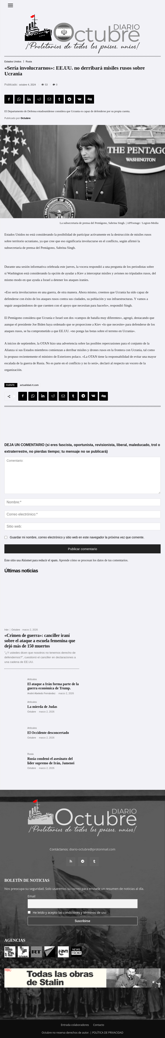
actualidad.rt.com (29, 385)
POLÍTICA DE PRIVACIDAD (107, 1032)
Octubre (26, 118)
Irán (6, 630)
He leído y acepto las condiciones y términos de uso (70, 912)
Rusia (29, 61)
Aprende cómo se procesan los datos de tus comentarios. (93, 560)
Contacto (98, 1025)
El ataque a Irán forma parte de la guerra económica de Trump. (53, 686)
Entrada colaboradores (75, 1025)
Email (32, 896)
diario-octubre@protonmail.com (92, 849)
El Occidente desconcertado (48, 733)
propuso (13, 356)
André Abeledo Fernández (41, 693)
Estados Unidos (12, 61)
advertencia (69, 343)
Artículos (32, 679)
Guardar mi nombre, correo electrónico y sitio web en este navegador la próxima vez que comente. (77, 537)
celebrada (53, 266)
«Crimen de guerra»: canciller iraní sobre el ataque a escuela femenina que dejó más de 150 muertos (39, 640)
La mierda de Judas (42, 707)
